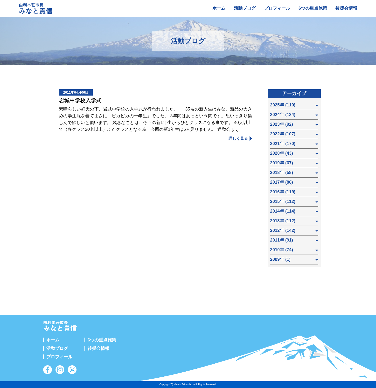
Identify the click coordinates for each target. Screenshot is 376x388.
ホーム (218, 8)
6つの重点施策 (313, 8)
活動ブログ (245, 8)
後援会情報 (346, 8)
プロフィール (277, 8)
